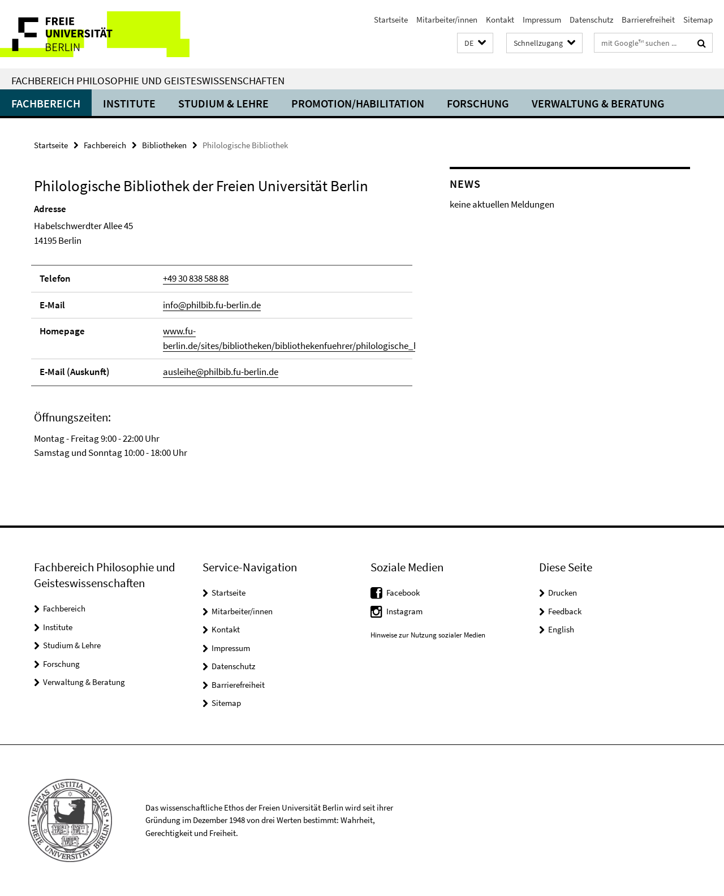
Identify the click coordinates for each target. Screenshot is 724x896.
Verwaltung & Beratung (598, 103)
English (561, 629)
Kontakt (500, 19)
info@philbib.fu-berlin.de (212, 305)
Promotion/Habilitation (357, 103)
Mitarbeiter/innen (446, 19)
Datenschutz (591, 19)
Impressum (542, 19)
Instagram (404, 611)
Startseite (391, 19)
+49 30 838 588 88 (196, 278)
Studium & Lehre (223, 103)
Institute (129, 103)
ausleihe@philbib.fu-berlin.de (220, 371)
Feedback (564, 611)
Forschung (478, 103)
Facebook (403, 592)
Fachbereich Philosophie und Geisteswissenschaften (148, 80)
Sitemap (698, 19)
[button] (475, 43)
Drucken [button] (562, 592)
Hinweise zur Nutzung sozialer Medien (427, 635)
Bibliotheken (164, 145)
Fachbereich (45, 103)
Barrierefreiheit (648, 19)
